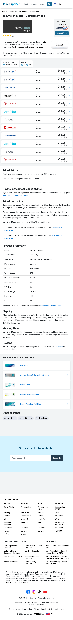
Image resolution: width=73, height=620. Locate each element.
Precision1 (8, 528)
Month (8, 65)
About (11, 609)
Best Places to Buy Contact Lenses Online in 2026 (56, 552)
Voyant (23, 534)
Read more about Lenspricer (17, 582)
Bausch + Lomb (27, 507)
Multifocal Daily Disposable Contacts (12, 552)
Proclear (41, 528)
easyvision (20, 11)
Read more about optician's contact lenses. (27, 47)
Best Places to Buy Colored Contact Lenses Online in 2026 (57, 557)
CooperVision (26, 516)
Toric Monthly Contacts (13, 556)
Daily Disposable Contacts (10, 547)
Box (15, 65)
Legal (43, 609)
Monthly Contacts (32, 551)
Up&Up (6, 534)
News (18, 609)
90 (30, 65)
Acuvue (7, 504)
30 (24, 65)
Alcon (40, 504)
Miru (39, 522)
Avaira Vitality (9, 507)
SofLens (24, 531)
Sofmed (41, 531)
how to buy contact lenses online (15, 230)
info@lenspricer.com (56, 609)
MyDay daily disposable (59, 523)
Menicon (24, 522)
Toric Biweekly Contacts (30, 563)
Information (27, 609)
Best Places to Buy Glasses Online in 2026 (56, 563)
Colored (7, 516)
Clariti (57, 512)
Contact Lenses (8, 11)
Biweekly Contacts (11, 562)
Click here (59, 381)
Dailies (40, 516)
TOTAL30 (58, 531)
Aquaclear (59, 504)
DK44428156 (39, 614)
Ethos (6, 519)
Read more (16, 55)
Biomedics (25, 512)
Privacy (36, 609)
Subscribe (57, 481)
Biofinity (7, 512)
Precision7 (25, 528)
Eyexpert (24, 519)
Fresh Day (42, 519)
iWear (57, 519)
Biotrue (41, 512)
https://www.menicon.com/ (51, 340)
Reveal (6, 531)
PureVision (59, 528)
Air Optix (24, 504)
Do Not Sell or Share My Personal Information (36, 598)
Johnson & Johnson (8, 523)
